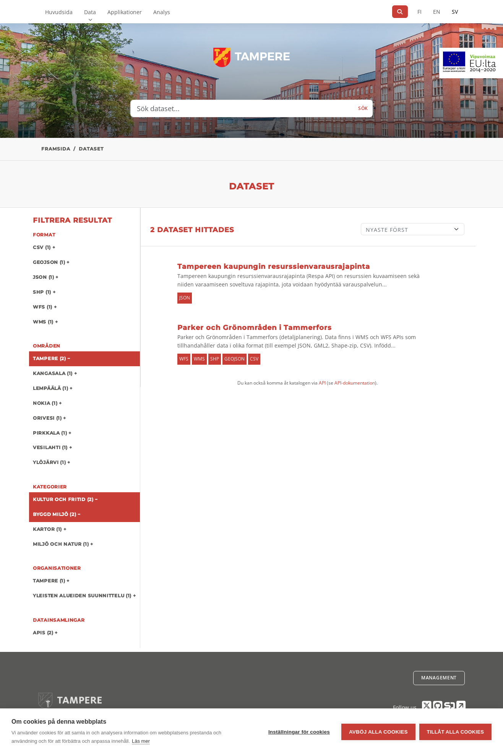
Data (90, 12)
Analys (161, 12)
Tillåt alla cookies (455, 732)
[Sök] (400, 11)
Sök (363, 108)
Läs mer (141, 741)
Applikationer (124, 12)
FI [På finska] (419, 11)
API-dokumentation (354, 383)
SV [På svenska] (455, 11)
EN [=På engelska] (436, 11)
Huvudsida (59, 12)
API (322, 383)
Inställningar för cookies (299, 732)
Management (439, 677)
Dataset (91, 149)
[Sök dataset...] (242, 108)
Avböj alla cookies (378, 732)
